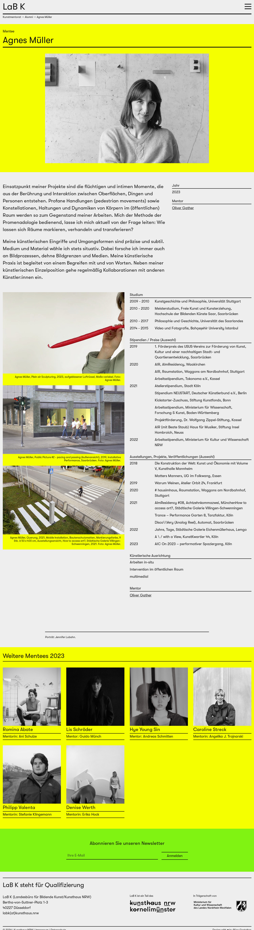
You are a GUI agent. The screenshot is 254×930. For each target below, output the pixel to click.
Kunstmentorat (12, 17)
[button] (248, 7)
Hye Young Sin (145, 729)
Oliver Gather (183, 208)
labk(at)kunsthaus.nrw (21, 913)
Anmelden (175, 856)
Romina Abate (18, 729)
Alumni (29, 17)
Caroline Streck (209, 729)
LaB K (14, 6)
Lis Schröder (79, 729)
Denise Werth (80, 807)
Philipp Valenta (19, 807)
